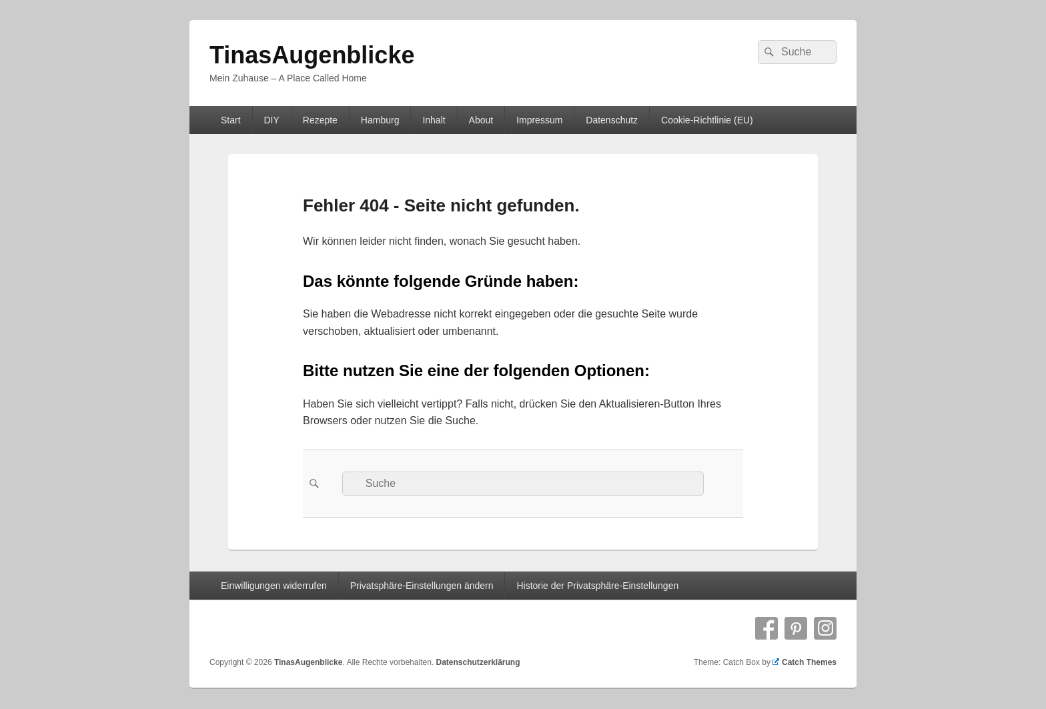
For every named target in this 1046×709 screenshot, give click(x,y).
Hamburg (380, 120)
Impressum (539, 120)
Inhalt (433, 120)
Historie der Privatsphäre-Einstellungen (597, 585)
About (481, 120)
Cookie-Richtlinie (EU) (707, 120)
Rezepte (320, 120)
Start (231, 120)
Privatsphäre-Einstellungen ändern (422, 585)
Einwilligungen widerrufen (274, 585)
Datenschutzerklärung (478, 662)
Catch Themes (804, 662)
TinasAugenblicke (311, 55)
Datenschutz (612, 120)
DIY (271, 120)
